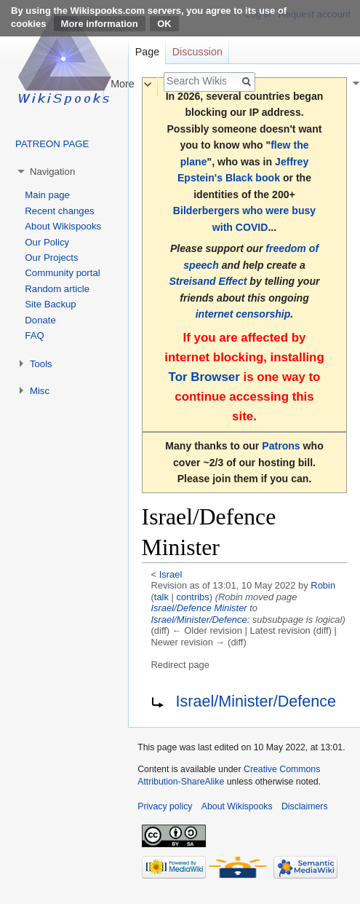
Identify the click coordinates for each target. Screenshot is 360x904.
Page (147, 52)
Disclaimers (304, 806)
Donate (40, 320)
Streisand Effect (208, 281)
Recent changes (59, 210)
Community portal (62, 272)
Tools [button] (41, 363)
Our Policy (47, 242)
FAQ (34, 335)
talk (161, 596)
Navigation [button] (52, 171)
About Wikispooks (63, 226)
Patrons (281, 446)
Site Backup (50, 304)
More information (99, 23)
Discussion (197, 52)
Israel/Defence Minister (199, 607)
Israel (171, 574)
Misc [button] (39, 390)
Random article (57, 288)
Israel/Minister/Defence (199, 619)
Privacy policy (164, 806)
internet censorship (243, 314)
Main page (47, 194)
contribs (192, 596)
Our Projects (51, 257)
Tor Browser (204, 377)
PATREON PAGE (52, 143)
